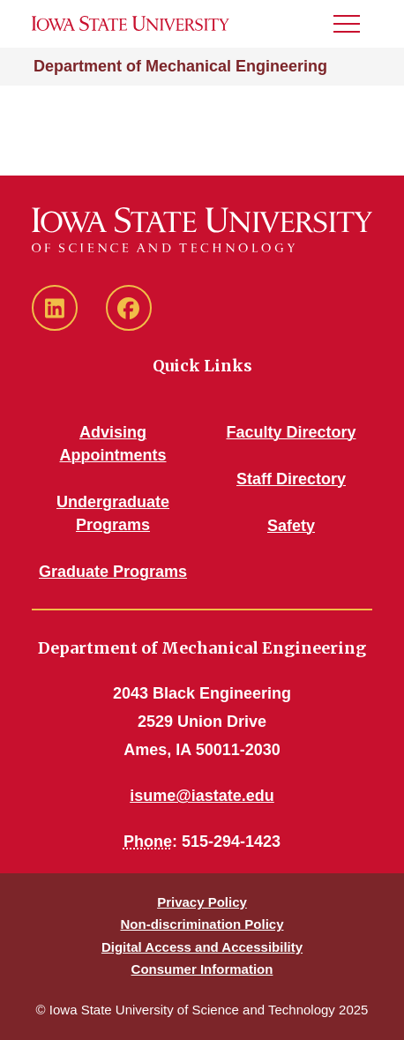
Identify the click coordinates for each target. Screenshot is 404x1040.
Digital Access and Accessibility (202, 946)
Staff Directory (291, 479)
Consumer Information (202, 968)
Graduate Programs (113, 571)
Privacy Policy (202, 901)
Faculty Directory (290, 432)
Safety (291, 526)
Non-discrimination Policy (201, 924)
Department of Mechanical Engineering (180, 66)
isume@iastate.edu (202, 795)
